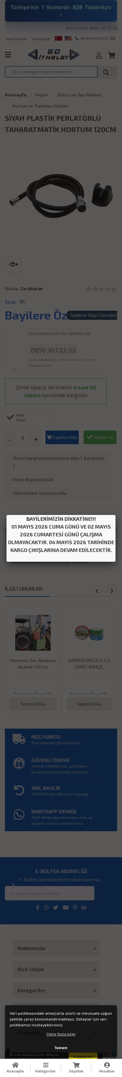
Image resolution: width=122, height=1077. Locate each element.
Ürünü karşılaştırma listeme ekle (46, 458)
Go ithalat (31, 288)
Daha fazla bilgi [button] (61, 1034)
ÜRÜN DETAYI (61, 520)
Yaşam (41, 94)
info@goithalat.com (112, 38)
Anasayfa (15, 94)
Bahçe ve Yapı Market (79, 94)
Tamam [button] (61, 1048)
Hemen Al (100, 437)
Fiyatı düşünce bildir (33, 479)
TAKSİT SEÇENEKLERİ (33, 536)
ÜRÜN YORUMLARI (89, 536)
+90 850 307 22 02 (92, 38)
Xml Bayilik (41, 39)
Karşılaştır (94, 458)
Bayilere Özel (41, 315)
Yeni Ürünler (16, 39)
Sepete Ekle (62, 437)
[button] (112, 590)
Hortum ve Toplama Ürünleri (40, 105)
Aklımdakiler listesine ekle (40, 493)
